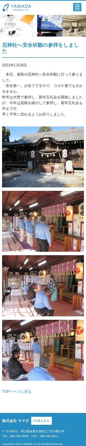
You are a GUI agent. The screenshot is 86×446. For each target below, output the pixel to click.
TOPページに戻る (16, 392)
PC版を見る (41, 420)
